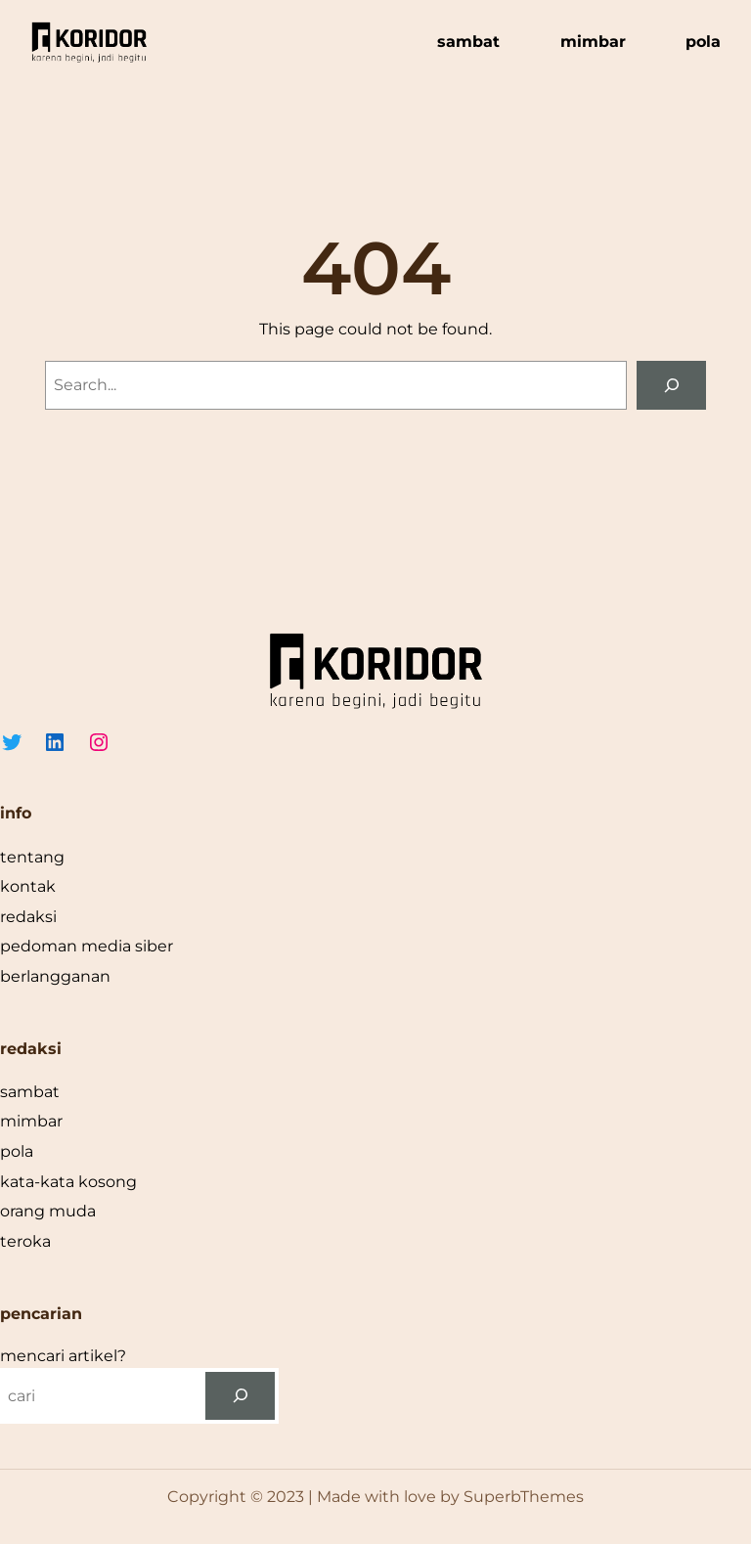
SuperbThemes (524, 1496)
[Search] (671, 385)
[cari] (240, 1396)
